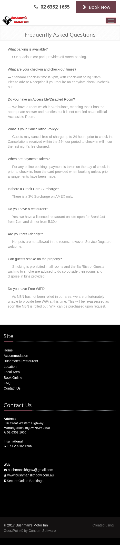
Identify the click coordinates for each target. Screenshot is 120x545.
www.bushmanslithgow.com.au (30, 475)
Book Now (96, 7)
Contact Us (12, 388)
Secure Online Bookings (25, 481)
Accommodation (16, 356)
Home (8, 350)
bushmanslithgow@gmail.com (30, 470)
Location (10, 367)
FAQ (7, 383)
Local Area (12, 372)
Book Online (13, 378)
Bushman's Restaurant (21, 361)
